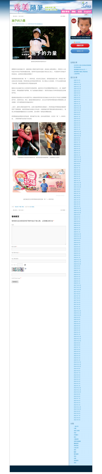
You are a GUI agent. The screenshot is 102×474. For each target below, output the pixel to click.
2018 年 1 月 (77, 283)
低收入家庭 (77, 430)
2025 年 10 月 (77, 88)
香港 (75, 462)
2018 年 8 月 (77, 268)
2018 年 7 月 (77, 270)
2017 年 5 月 (77, 300)
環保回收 (76, 445)
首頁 (80, 12)
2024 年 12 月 (77, 106)
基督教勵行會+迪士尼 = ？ (80, 69)
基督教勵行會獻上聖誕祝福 (81, 71)
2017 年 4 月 (77, 302)
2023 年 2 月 (77, 153)
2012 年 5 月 (77, 419)
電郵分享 (80, 51)
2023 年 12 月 (77, 131)
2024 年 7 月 (77, 116)
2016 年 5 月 (77, 326)
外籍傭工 (76, 435)
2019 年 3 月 (77, 253)
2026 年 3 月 (77, 80)
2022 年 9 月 (77, 163)
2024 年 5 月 (77, 120)
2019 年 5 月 (77, 249)
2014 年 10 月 (77, 366)
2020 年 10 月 (77, 212)
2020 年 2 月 (77, 229)
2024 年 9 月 (77, 112)
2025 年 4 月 (77, 101)
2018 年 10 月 (77, 264)
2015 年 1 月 (77, 360)
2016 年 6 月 (77, 323)
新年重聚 (64, 16)
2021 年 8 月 (77, 191)
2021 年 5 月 (77, 197)
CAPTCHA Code (16, 278)
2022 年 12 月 (77, 157)
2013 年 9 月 (77, 394)
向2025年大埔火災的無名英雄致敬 (82, 65)
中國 (20, 206)
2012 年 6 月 (77, 417)
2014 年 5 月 (77, 377)
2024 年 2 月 (77, 127)
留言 (13, 224)
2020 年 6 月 (77, 221)
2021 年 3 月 (77, 202)
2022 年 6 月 (77, 170)
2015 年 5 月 (77, 351)
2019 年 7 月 (77, 244)
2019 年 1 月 (77, 257)
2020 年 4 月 (77, 225)
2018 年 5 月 (77, 274)
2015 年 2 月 (77, 358)
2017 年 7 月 (77, 296)
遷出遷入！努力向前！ (18, 16)
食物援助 (76, 460)
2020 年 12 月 (77, 208)
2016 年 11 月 (77, 313)
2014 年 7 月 (77, 373)
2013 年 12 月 (77, 387)
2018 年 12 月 (77, 259)
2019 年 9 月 (77, 240)
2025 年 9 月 (77, 91)
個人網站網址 (15, 258)
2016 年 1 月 (77, 334)
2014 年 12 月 (77, 362)
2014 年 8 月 (77, 370)
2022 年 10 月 (77, 161)
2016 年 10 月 (77, 315)
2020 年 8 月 (77, 217)
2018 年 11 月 (77, 261)
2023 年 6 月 (77, 144)
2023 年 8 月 (77, 140)
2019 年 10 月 (77, 238)
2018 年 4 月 (77, 276)
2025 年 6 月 (77, 97)
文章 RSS (77, 42)
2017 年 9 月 (77, 291)
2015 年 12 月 (77, 336)
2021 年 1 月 (77, 206)
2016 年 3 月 (77, 330)
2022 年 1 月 (77, 180)
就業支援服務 (77, 441)
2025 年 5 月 (77, 99)
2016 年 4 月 (77, 328)
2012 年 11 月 (77, 407)
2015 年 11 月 (77, 338)
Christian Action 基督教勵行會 (35, 23)
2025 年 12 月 (77, 84)
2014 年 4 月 (77, 379)
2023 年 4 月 (77, 148)
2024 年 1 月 (77, 129)
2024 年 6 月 (77, 118)
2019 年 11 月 (77, 236)
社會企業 (76, 447)
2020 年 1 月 (77, 232)
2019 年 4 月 (77, 251)
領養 (75, 458)
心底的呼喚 (77, 73)
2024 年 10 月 (77, 110)
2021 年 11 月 (77, 185)
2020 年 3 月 (77, 227)
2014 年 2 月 (77, 383)
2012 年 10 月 (77, 409)
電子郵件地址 (15, 252)
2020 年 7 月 (77, 219)
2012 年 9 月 (77, 411)
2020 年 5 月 (77, 223)
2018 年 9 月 (77, 266)
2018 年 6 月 (77, 272)
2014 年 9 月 (77, 368)
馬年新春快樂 (77, 67)
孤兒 (75, 437)
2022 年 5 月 (77, 172)
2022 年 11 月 (77, 159)
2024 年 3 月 (77, 125)
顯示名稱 (14, 246)
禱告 (75, 449)
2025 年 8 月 (77, 93)
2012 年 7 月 (77, 415)
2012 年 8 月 (77, 413)
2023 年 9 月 (77, 138)
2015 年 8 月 (77, 345)
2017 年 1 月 (77, 308)
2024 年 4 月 (77, 123)
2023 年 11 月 (77, 133)
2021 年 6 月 (77, 195)
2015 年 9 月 (77, 343)
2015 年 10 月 (77, 340)
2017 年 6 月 (77, 298)
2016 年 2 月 (77, 332)
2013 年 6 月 (77, 400)
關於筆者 (65, 12)
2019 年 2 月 (77, 255)
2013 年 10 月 (77, 392)
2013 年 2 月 (77, 405)
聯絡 (74, 12)
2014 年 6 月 (77, 375)
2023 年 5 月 (77, 146)
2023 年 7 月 (77, 142)
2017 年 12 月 (77, 285)
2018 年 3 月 (77, 279)
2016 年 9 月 (77, 317)
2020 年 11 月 (77, 210)
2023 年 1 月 (77, 155)
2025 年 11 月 (77, 86)
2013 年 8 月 (77, 396)
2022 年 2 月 (77, 178)
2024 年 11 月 (77, 108)
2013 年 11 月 (77, 390)
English (87, 12)
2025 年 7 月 (77, 95)
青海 (23, 206)
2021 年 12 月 (77, 182)
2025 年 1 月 (77, 103)
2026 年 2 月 (77, 82)
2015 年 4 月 (77, 353)
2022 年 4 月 (77, 174)
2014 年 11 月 (77, 364)
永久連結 (32, 206)
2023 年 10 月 (77, 135)
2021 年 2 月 (77, 204)
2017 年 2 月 (77, 306)
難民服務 (76, 454)
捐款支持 (80, 45)
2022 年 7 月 (77, 167)
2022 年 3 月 (77, 176)
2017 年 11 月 (77, 287)
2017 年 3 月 (77, 304)
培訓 (75, 432)
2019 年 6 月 (77, 246)
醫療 (75, 452)
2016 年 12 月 (77, 311)
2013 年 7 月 (77, 398)
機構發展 (76, 443)
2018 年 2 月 (77, 281)
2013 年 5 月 (77, 402)
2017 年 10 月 (77, 289)
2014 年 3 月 (77, 381)
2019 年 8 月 (77, 242)
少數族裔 (76, 439)
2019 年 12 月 (77, 234)
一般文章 (16, 206)
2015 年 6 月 (77, 349)
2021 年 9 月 (77, 189)
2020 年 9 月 (77, 214)
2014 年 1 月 (77, 385)
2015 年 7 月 (77, 347)
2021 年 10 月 (77, 187)
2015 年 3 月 (77, 355)
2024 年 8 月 (77, 114)
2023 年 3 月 (77, 150)
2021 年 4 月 (77, 200)
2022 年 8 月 (77, 165)
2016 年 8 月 (77, 319)
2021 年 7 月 (77, 193)
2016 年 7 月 (77, 321)
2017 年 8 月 (77, 293)
